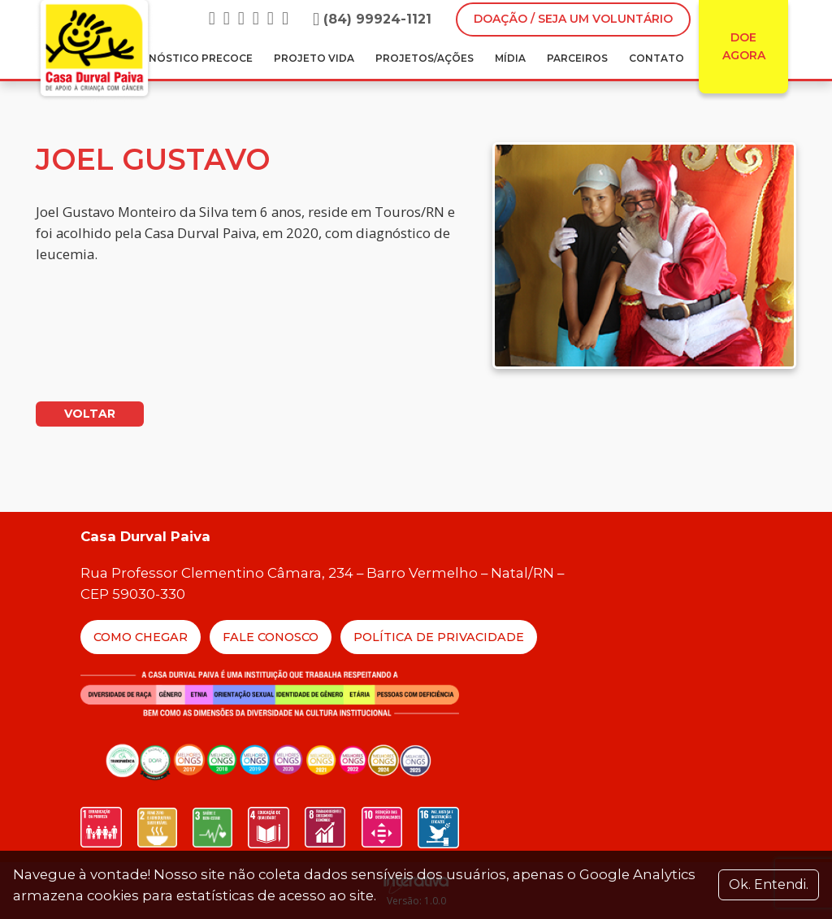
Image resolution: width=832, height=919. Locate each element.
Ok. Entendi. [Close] (768, 884)
